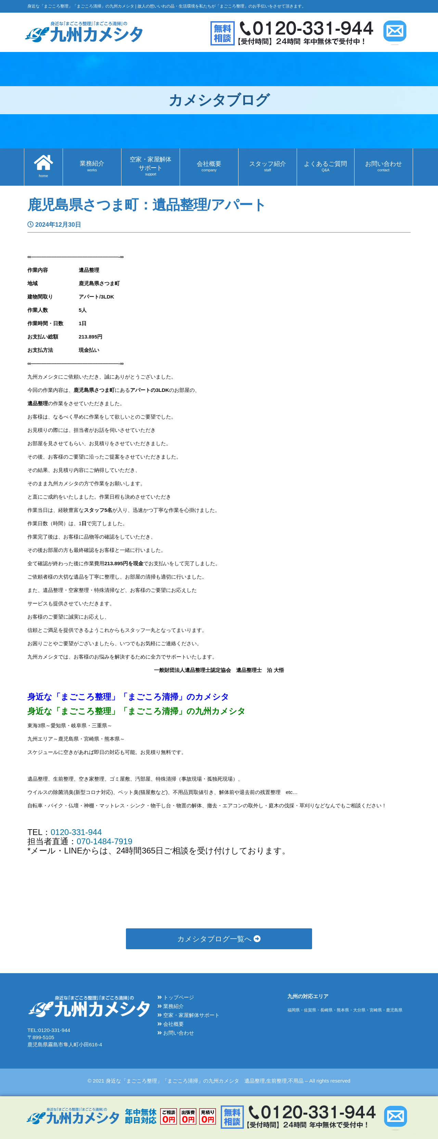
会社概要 (170, 1024)
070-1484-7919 (104, 841)
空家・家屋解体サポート (188, 1015)
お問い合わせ (175, 1033)
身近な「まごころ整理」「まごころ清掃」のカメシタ (128, 696)
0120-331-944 (76, 832)
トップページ (175, 997)
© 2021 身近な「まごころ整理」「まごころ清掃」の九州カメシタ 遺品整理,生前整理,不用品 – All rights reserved (219, 1081)
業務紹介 (170, 1006)
